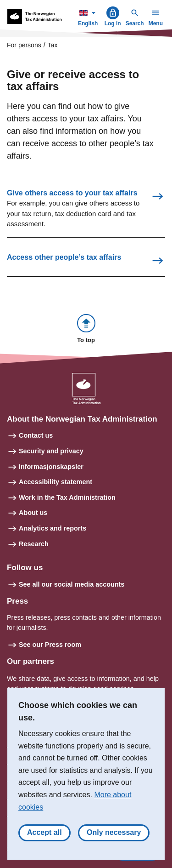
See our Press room (50, 644)
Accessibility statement (55, 481)
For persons (24, 45)
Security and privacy (51, 451)
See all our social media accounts (71, 584)
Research (34, 544)
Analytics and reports (52, 528)
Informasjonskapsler (51, 466)
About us (33, 512)
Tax (53, 45)
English (89, 16)
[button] (86, 329)
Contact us (36, 435)
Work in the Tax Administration (67, 497)
